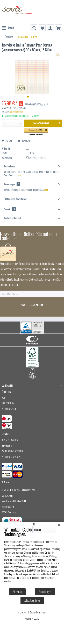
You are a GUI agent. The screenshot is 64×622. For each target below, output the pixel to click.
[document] (32, 557)
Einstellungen (45, 592)
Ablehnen (17, 592)
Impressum (22, 612)
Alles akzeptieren (32, 600)
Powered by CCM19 (32, 618)
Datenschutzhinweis (38, 612)
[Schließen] (58, 524)
